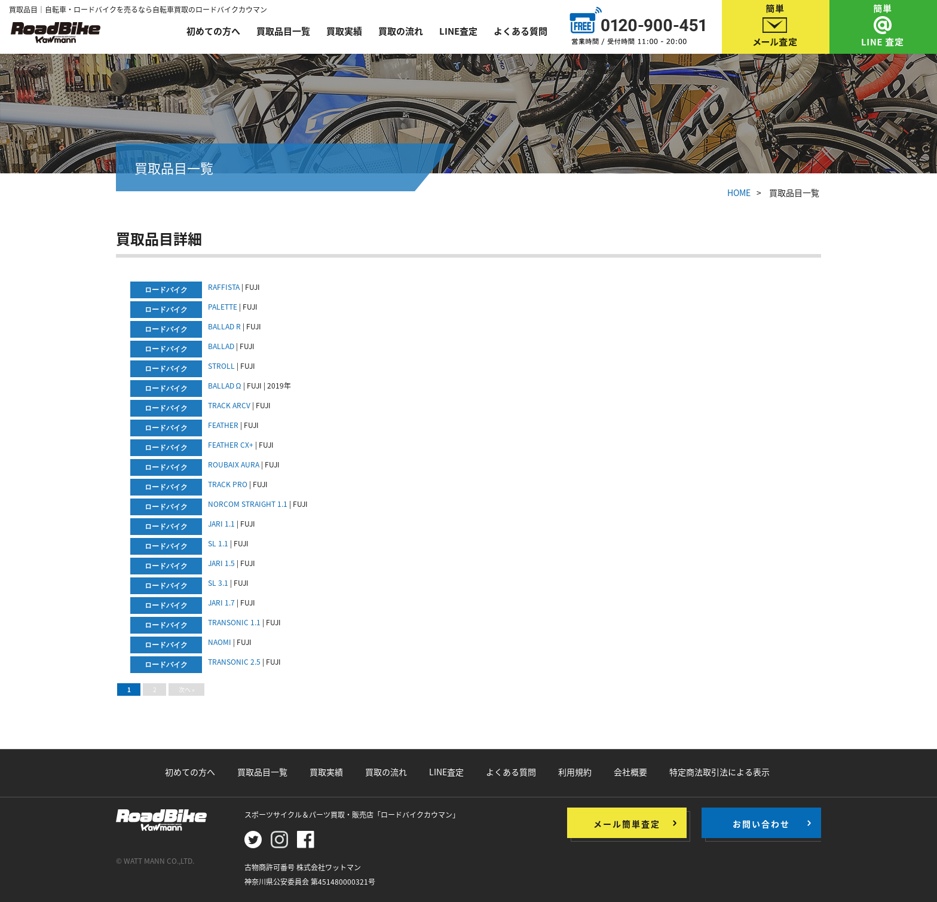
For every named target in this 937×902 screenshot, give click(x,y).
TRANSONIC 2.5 (234, 661)
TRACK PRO (227, 484)
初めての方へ (213, 31)
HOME (739, 192)
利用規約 (575, 772)
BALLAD (221, 346)
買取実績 (344, 31)
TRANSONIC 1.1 (234, 622)
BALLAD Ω (224, 385)
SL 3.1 (218, 582)
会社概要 (630, 772)
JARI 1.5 (221, 563)
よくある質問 (520, 31)
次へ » (187, 689)
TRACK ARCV (229, 405)
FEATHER (223, 425)
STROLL (221, 365)
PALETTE (222, 306)
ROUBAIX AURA (233, 464)
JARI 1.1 (221, 523)
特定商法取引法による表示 (719, 772)
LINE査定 (458, 31)
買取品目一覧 (283, 31)
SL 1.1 (218, 543)
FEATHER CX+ (230, 444)
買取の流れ (400, 31)
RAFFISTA (224, 287)
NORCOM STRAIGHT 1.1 (247, 504)
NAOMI (219, 642)
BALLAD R (224, 326)
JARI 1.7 (221, 602)
